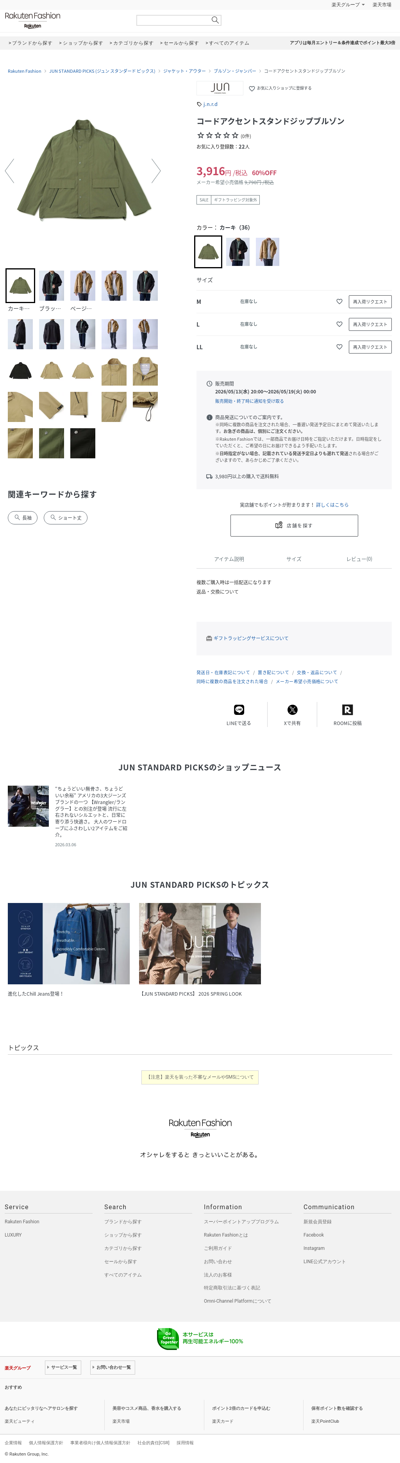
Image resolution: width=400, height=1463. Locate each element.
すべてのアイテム (123, 1275)
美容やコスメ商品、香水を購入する (146, 1408)
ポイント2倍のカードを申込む (241, 1408)
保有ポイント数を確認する (337, 1408)
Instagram (314, 1248)
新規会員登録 (318, 1221)
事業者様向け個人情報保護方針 (100, 1442)
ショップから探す (123, 1235)
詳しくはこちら (332, 504)
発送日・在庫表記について (223, 672)
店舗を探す (300, 525)
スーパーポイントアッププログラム (241, 1221)
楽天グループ (346, 4)
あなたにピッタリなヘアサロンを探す (41, 1408)
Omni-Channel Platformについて (237, 1301)
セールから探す (120, 1261)
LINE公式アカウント (325, 1261)
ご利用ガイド (218, 1248)
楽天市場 (382, 4)
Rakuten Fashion (65, 20)
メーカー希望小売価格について (307, 681)
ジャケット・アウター (184, 71)
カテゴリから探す (123, 1248)
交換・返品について (317, 672)
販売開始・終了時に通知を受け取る (249, 401)
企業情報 (13, 1442)
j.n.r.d (211, 104)
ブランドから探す (123, 1221)
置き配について (273, 672)
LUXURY (13, 1235)
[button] (9, 171)
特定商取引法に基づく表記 (232, 1288)
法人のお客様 (218, 1275)
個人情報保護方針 (46, 1442)
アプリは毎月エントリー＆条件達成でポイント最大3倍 (342, 42)
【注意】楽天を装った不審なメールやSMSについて (200, 1077)
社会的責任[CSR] (154, 1442)
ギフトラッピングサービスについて (251, 638)
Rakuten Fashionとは (226, 1235)
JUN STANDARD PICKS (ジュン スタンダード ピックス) (102, 71)
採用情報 (185, 1442)
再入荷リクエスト (370, 301)
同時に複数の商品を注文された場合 (232, 681)
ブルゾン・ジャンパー (235, 71)
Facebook (314, 1235)
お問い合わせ (218, 1261)
